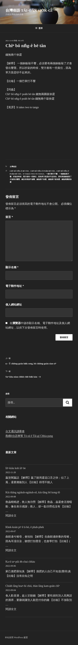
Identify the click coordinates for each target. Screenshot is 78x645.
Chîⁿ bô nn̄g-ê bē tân (19, 171)
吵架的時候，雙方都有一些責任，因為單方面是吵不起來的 (35, 176)
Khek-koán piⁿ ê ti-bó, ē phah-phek (24, 527)
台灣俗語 (13, 166)
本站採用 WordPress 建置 (16, 637)
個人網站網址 (13, 304)
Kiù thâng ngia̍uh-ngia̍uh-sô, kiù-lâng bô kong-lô (32, 492)
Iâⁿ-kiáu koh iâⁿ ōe (15, 468)
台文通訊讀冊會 (15, 431)
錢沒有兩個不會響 (28, 179)
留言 (9, 217)
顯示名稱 (12, 267)
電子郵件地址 (14, 285)
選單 (39, 28)
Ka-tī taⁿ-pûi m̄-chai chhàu (20, 561)
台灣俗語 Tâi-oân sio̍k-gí (28, 10)
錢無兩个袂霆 (41, 179)
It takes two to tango (33, 174)
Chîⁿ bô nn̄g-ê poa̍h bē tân (42, 171)
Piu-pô (21, 41)
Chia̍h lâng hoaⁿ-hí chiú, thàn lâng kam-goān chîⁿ (32, 585)
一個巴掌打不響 (51, 174)
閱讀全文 (10, 515)
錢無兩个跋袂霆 (54, 179)
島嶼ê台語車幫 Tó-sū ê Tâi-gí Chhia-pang (29, 435)
